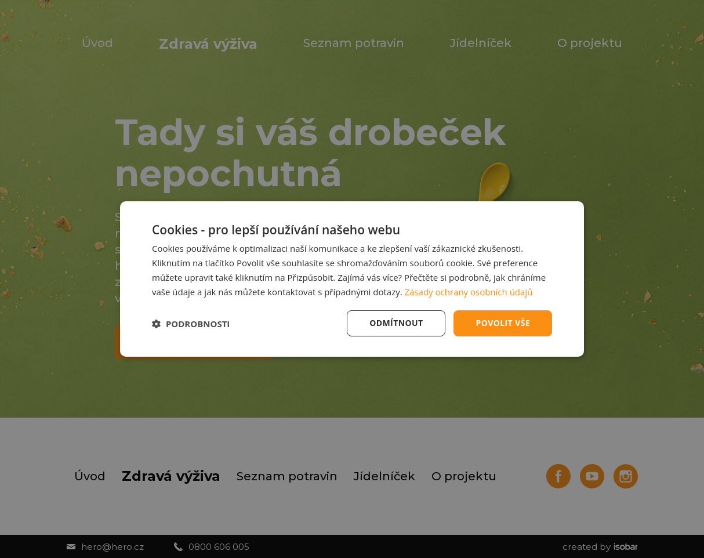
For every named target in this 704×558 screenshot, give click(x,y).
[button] (191, 323)
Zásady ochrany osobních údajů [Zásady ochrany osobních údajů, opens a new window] (469, 292)
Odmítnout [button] (396, 322)
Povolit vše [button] (503, 322)
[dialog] (352, 279)
